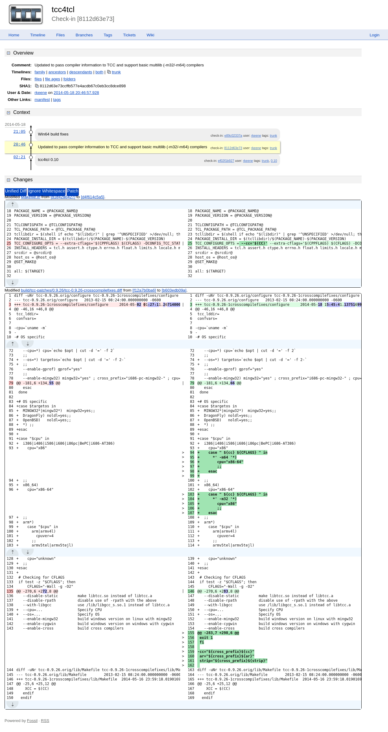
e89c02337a (233, 135)
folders (69, 79)
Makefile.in (30, 197)
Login (375, 35)
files (38, 79)
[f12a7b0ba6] (144, 290)
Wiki (150, 35)
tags (57, 99)
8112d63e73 (233, 148)
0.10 (274, 160)
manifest (42, 99)
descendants (80, 72)
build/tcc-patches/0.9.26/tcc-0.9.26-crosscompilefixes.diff (71, 290)
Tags (108, 35)
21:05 (19, 131)
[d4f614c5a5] (92, 197)
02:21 (19, 157)
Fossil (32, 720)
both (99, 72)
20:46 (19, 144)
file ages (52, 79)
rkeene (41, 92)
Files (60, 35)
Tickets (129, 35)
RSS (45, 720)
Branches (84, 35)
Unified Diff (15, 191)
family (40, 72)
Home (13, 35)
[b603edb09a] (174, 290)
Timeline (37, 35)
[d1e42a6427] (63, 197)
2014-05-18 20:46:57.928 (76, 92)
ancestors (57, 72)
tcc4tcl (63, 9)
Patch (72, 191)
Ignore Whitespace (46, 191)
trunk (116, 72)
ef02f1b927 (226, 160)
